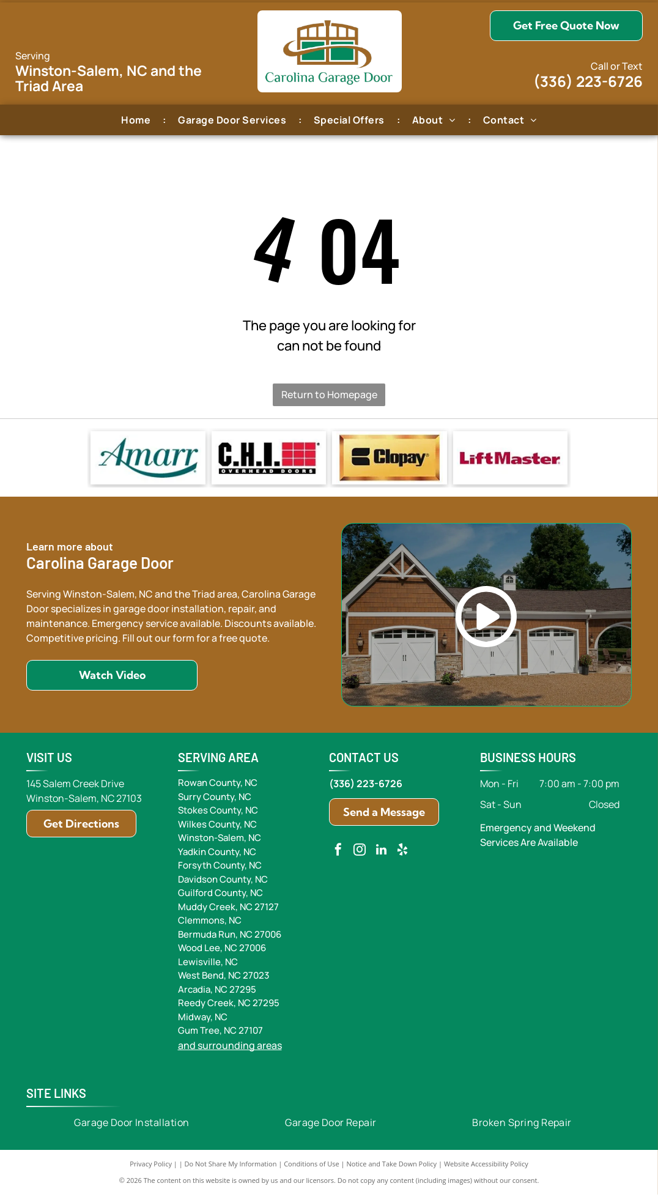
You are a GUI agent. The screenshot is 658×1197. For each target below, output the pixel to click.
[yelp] (402, 853)
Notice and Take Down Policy (392, 1166)
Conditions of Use (311, 1166)
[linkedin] (381, 853)
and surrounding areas (230, 1047)
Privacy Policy (151, 1166)
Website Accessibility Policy (486, 1166)
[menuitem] (137, 119)
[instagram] (359, 853)
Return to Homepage (329, 394)
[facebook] (338, 853)
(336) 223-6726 (588, 81)
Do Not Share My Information (231, 1166)
